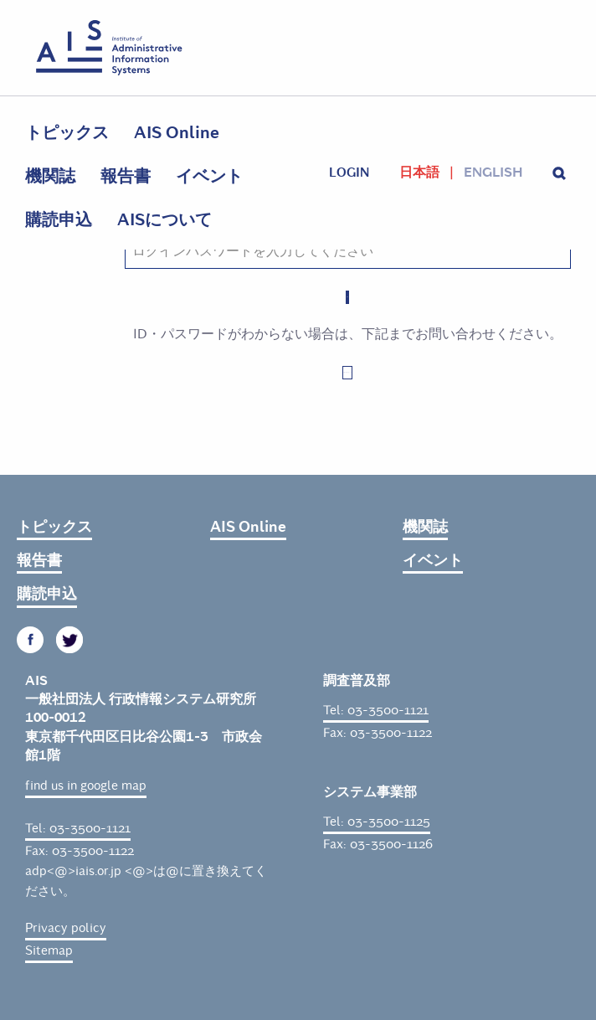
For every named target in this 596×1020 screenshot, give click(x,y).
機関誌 (50, 176)
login (349, 172)
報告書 (125, 176)
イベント (209, 176)
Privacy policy (65, 927)
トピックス (67, 132)
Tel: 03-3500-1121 (78, 828)
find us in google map (85, 785)
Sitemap (49, 950)
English (493, 172)
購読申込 (58, 219)
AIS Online (176, 132)
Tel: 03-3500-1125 (376, 821)
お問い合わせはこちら (347, 372)
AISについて (164, 219)
